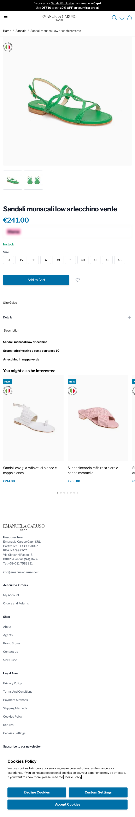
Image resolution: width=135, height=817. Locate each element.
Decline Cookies (37, 792)
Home (7, 30)
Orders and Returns (16, 603)
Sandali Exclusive (62, 3)
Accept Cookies (67, 804)
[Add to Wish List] (78, 280)
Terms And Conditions (17, 691)
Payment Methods (15, 700)
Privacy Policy (12, 683)
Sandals (21, 30)
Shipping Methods (15, 708)
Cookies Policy (12, 716)
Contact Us (10, 651)
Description (11, 330)
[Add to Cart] (36, 280)
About (7, 626)
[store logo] (58, 18)
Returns (8, 725)
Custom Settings (98, 792)
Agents (8, 635)
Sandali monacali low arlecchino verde (55, 30)
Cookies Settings (14, 733)
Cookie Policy (72, 777)
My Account (11, 595)
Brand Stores (11, 643)
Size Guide (10, 660)
